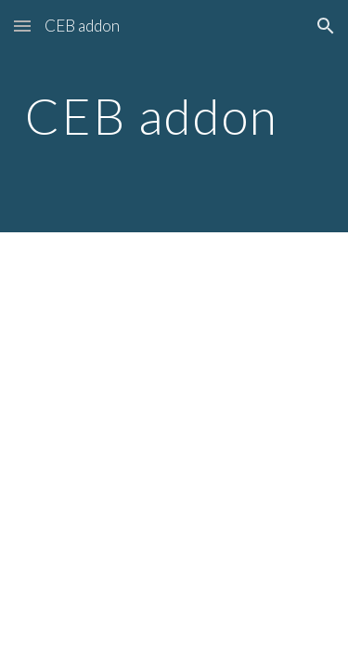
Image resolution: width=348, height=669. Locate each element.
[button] (22, 25)
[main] (174, 116)
